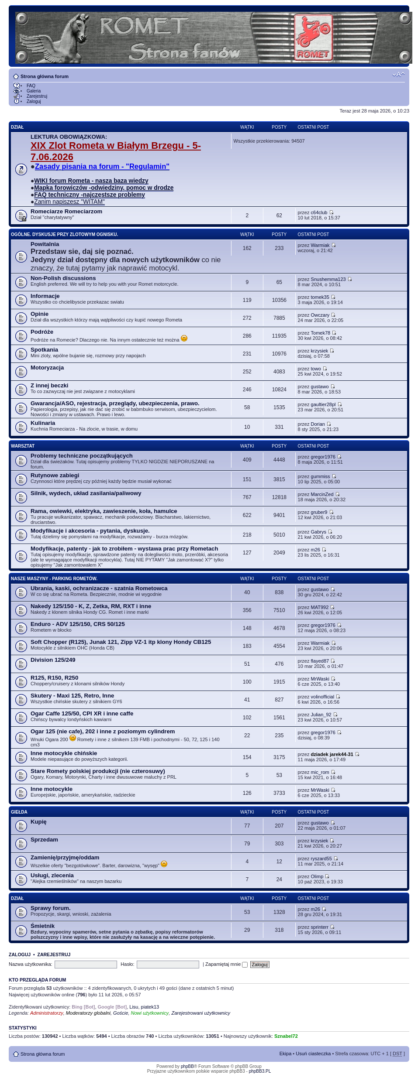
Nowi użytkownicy (150, 1013)
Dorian (318, 424)
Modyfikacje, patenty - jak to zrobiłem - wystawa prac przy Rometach (124, 548)
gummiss (320, 476)
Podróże (42, 331)
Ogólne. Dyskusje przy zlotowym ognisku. (64, 234)
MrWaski (320, 678)
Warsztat (23, 446)
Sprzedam (44, 839)
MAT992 (320, 607)
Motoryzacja (47, 367)
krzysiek (319, 350)
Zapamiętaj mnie (226, 964)
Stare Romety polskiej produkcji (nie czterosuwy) (98, 771)
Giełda (19, 812)
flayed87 (320, 661)
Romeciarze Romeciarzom (66, 211)
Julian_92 (321, 714)
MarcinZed (322, 494)
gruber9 (319, 512)
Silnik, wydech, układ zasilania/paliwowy (86, 493)
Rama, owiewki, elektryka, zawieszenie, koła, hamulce (104, 511)
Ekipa (286, 1053)
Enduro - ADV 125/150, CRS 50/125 (78, 624)
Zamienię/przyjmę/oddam (65, 857)
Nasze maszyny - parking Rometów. (54, 578)
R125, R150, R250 (54, 677)
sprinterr (319, 927)
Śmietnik (43, 926)
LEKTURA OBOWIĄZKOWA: (69, 136)
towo (316, 368)
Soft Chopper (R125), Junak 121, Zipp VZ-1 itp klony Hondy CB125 (121, 642)
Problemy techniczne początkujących (82, 455)
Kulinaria (43, 423)
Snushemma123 (328, 279)
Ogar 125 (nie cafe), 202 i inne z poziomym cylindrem (103, 731)
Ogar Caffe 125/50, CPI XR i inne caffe (82, 713)
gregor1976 (323, 456)
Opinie (39, 314)
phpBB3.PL (260, 1071)
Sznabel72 (286, 1036)
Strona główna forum (45, 76)
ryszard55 (321, 858)
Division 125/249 (53, 660)
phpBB (187, 1066)
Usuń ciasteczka (313, 1053)
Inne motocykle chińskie (64, 753)
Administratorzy (46, 1013)
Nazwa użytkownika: (30, 964)
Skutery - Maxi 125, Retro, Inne (72, 695)
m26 (315, 549)
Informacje (45, 296)
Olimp (317, 876)
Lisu (133, 1006)
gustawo (320, 386)
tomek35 (320, 297)
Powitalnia (45, 244)
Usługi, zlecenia (52, 875)
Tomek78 (321, 332)
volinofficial (323, 696)
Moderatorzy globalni (88, 1013)
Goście (120, 1013)
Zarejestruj (37, 96)
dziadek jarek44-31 (332, 754)
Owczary (320, 315)
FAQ (31, 85)
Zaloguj (34, 101)
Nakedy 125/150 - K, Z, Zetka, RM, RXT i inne (91, 606)
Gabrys (318, 531)
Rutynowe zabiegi (55, 475)
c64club (319, 212)
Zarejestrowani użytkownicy (200, 1013)
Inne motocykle (52, 789)
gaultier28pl (323, 404)
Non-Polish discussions (63, 278)
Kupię (39, 821)
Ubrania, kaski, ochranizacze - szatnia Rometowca (99, 588)
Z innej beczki (49, 385)
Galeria (34, 91)
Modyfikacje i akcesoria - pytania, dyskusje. (90, 530)
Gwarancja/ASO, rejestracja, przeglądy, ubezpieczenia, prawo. (115, 403)
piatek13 (150, 1006)
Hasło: (127, 964)
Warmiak (320, 245)
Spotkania (44, 349)
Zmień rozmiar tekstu (398, 75)
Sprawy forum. (51, 908)
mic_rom (320, 772)
